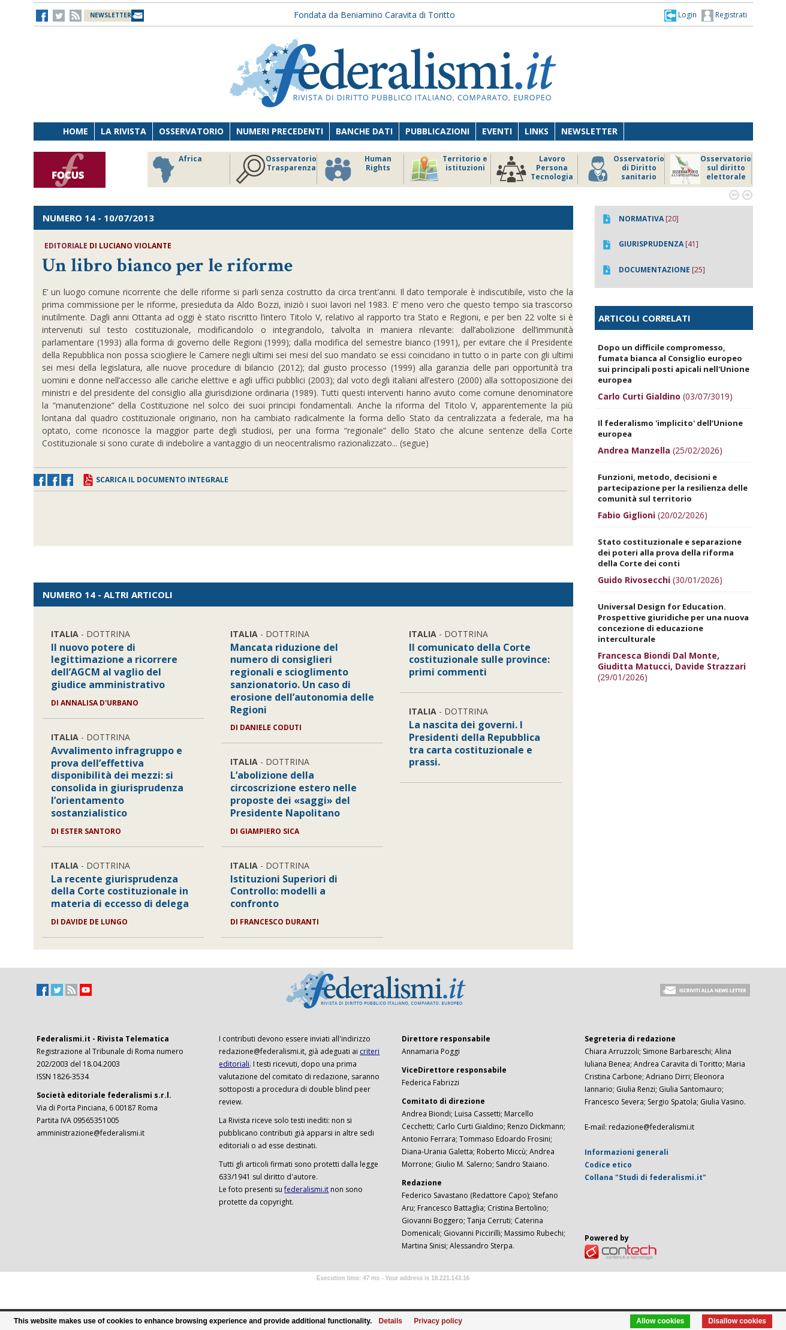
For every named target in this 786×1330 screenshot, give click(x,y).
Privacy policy (438, 1321)
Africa (175, 169)
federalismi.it (306, 1189)
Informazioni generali (626, 1152)
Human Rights (357, 169)
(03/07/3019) (665, 396)
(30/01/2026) (660, 580)
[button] (680, 15)
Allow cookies (660, 1321)
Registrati (724, 16)
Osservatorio (191, 131)
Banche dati (364, 131)
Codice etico (608, 1165)
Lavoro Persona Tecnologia (534, 169)
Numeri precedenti (279, 131)
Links (537, 131)
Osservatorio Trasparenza (276, 169)
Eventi (497, 131)
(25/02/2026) (660, 450)
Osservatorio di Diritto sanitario (623, 169)
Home (75, 131)
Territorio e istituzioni (448, 169)
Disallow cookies (737, 1321)
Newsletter (589, 131)
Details (390, 1321)
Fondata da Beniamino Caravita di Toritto (374, 14)
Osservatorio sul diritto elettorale (710, 169)
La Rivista (123, 131)
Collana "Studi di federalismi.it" (645, 1177)
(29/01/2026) (672, 666)
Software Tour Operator (393, 1292)
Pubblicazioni (437, 131)
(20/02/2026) (652, 515)
